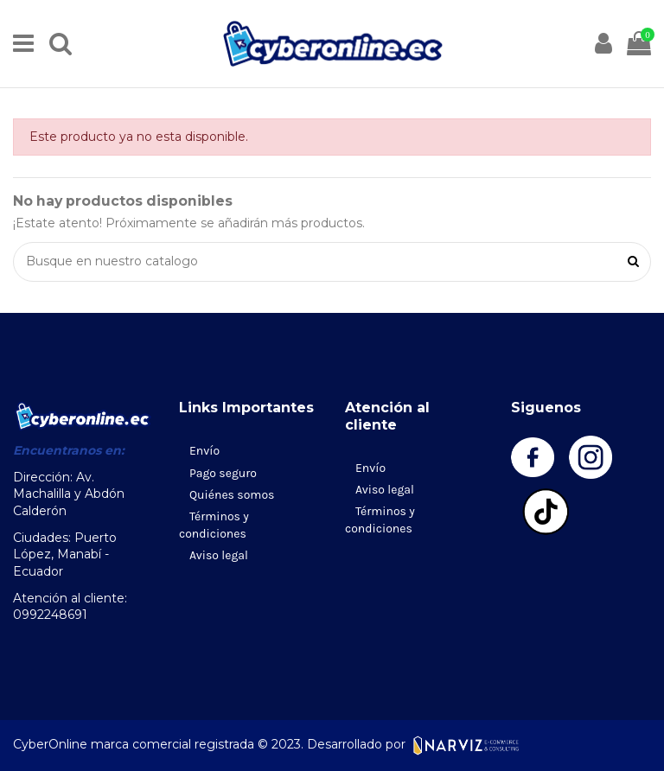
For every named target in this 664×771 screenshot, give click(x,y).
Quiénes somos (231, 494)
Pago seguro (223, 473)
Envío (204, 450)
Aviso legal (218, 555)
